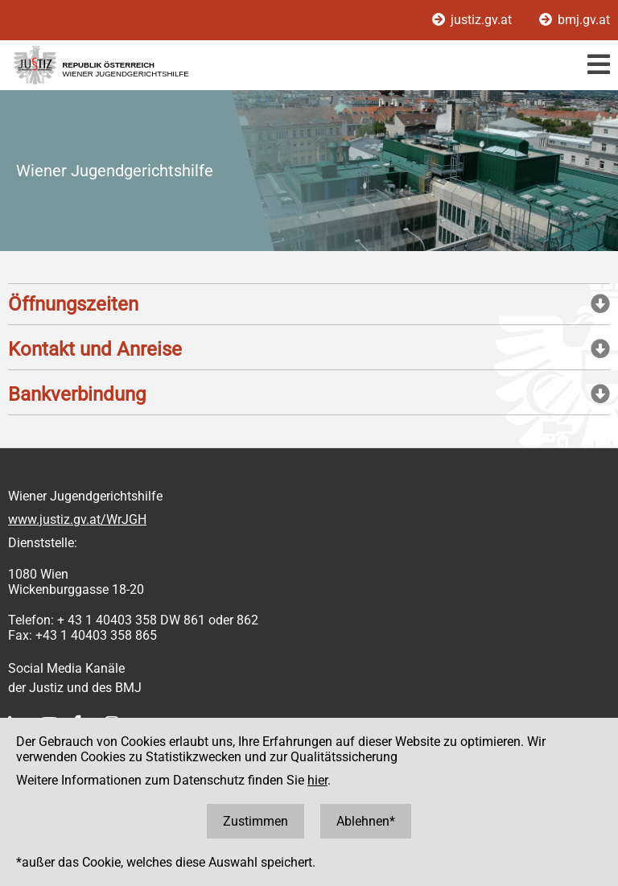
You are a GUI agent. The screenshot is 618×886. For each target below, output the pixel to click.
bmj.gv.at (574, 19)
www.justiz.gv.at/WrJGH (77, 519)
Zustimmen (255, 821)
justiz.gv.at (473, 19)
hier (317, 780)
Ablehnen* (365, 821)
